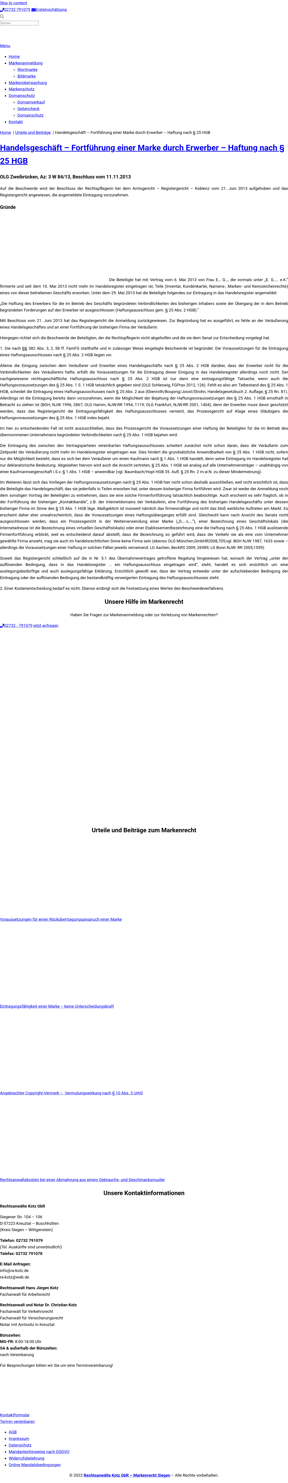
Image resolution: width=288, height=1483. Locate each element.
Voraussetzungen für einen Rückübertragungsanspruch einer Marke (61, 919)
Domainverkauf (31, 102)
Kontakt (16, 121)
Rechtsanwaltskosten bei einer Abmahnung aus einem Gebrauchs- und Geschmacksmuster (82, 1179)
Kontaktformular (15, 1415)
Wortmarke (27, 69)
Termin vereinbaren (17, 1421)
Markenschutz (21, 89)
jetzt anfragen (45, 625)
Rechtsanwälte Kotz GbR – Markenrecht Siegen (127, 1475)
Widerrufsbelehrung (26, 1458)
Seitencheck (28, 108)
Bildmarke (26, 76)
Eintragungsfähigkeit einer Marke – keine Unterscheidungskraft (57, 1006)
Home (14, 56)
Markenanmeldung (26, 63)
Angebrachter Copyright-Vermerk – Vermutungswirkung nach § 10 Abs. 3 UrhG (71, 1093)
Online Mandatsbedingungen (35, 1464)
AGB (13, 1432)
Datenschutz (20, 1445)
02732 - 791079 (16, 626)
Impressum (19, 1438)
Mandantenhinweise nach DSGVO (39, 1451)
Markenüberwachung (28, 82)
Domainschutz (22, 95)
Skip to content (13, 3)
